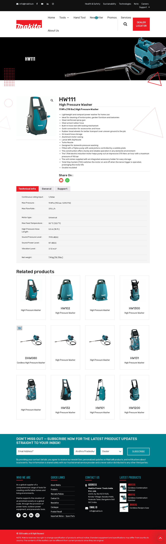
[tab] (27, 189)
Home (51, 17)
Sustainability (109, 4)
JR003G (133, 504)
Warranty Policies (57, 493)
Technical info (27, 188)
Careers (145, 4)
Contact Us (55, 498)
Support (143, 7)
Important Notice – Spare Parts (63, 515)
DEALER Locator (141, 24)
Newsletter (96, 17)
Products (54, 489)
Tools (64, 17)
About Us (53, 30)
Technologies (125, 4)
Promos (112, 17)
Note (136, 4)
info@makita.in (25, 4)
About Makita (56, 484)
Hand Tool (79, 17)
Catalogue (54, 507)
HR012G (131, 484)
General (46, 188)
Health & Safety (92, 4)
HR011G (131, 494)
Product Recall (56, 511)
